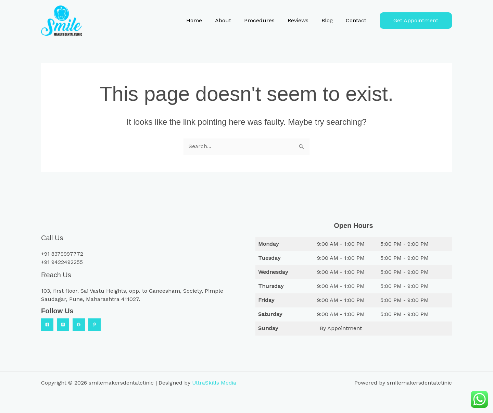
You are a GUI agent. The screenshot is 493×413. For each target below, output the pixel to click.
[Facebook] (47, 324)
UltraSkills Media (214, 382)
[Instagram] (63, 324)
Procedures (266, 20)
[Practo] (94, 324)
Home (205, 20)
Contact (357, 20)
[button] (416, 20)
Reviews (303, 20)
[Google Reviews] (79, 324)
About (232, 20)
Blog (330, 20)
